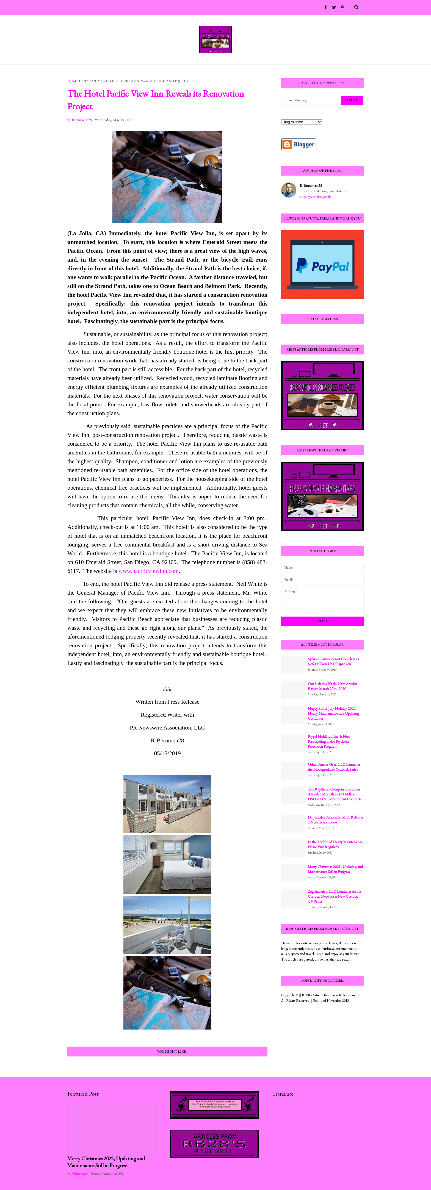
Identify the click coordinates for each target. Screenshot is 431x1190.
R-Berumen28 (311, 185)
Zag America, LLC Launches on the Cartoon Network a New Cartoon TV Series (334, 896)
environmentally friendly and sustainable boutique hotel (138, 81)
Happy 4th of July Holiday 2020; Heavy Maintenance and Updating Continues (333, 713)
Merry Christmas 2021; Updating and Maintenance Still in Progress (335, 869)
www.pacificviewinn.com (148, 571)
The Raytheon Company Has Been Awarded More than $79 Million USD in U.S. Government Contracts (334, 794)
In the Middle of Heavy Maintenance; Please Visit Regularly (336, 844)
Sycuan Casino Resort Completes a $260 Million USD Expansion (333, 661)
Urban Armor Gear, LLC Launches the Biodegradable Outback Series (334, 767)
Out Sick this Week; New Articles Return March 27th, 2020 (332, 686)
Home (72, 81)
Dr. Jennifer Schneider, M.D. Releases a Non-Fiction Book (335, 820)
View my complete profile (315, 197)
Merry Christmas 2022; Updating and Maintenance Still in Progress (106, 1162)
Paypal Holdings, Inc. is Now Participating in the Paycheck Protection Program (329, 741)
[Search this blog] (311, 100)
